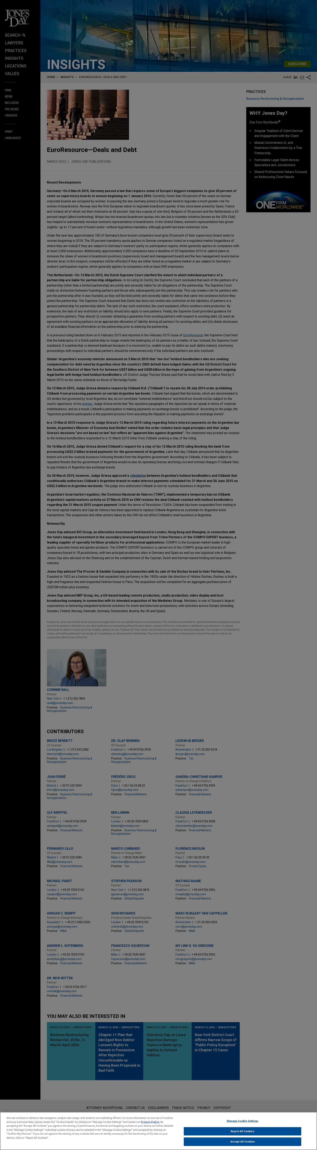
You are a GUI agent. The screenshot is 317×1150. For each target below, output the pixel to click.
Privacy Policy (150, 1124)
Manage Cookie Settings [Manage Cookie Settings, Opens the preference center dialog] (242, 1123)
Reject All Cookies (242, 1133)
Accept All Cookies (242, 1143)
